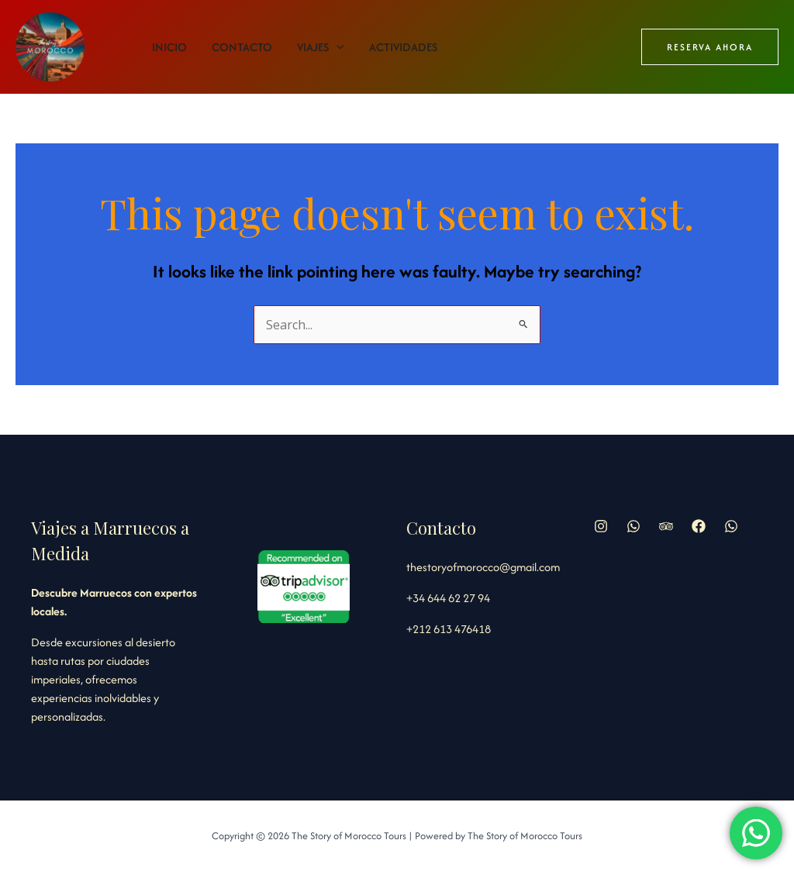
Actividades (403, 47)
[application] (336, 47)
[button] (709, 47)
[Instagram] (601, 526)
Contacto (242, 47)
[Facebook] (699, 526)
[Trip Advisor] (666, 526)
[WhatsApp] (731, 526)
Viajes (320, 47)
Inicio (169, 47)
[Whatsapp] (633, 526)
